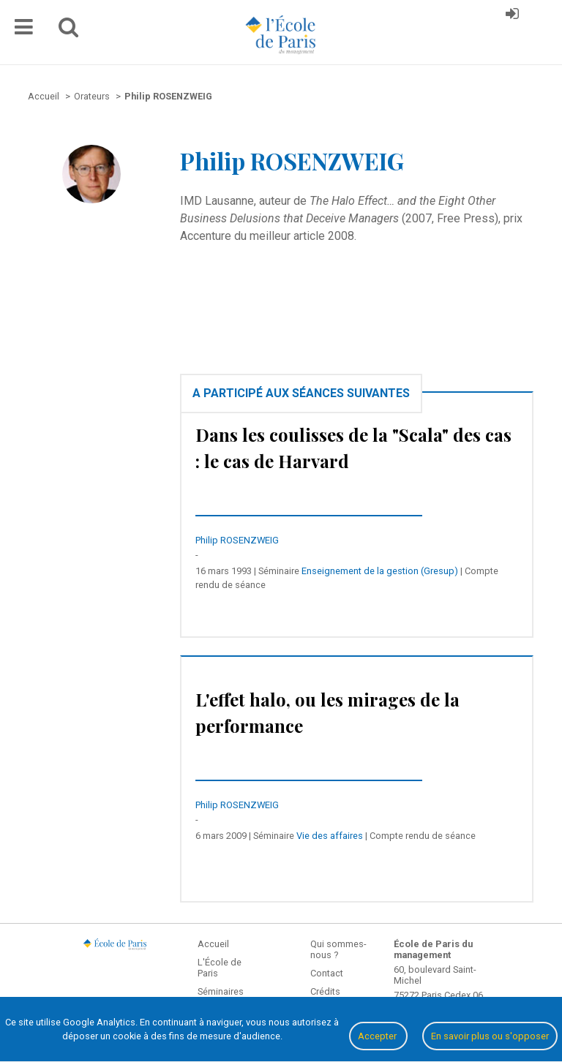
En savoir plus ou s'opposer (490, 1036)
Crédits (325, 991)
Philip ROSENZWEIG (237, 540)
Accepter (378, 1036)
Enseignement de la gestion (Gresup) (379, 570)
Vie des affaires (329, 835)
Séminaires (221, 991)
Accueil (213, 943)
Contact (326, 973)
